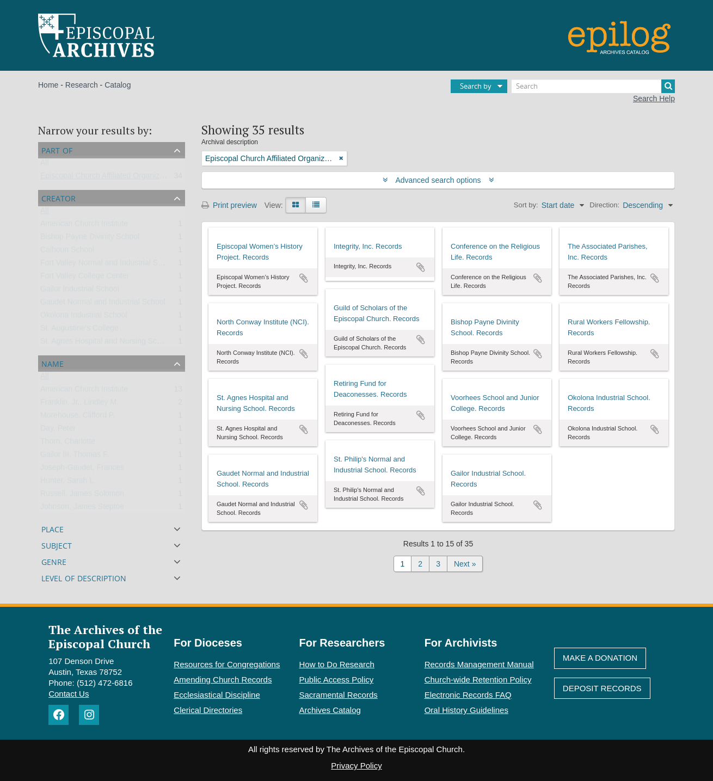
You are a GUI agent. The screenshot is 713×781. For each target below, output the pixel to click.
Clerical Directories (208, 710)
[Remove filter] (341, 158)
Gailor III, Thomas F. (74, 456)
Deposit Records (602, 688)
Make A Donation (600, 657)
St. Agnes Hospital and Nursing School (105, 343)
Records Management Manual (479, 664)
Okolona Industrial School (83, 317)
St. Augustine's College (79, 330)
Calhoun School (67, 252)
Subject (56, 544)
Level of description (83, 577)
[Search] (593, 86)
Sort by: (526, 205)
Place (52, 528)
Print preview (229, 205)
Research (81, 85)
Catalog (118, 85)
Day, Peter (58, 430)
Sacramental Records (338, 694)
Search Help (654, 98)
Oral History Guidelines (466, 710)
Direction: (604, 205)
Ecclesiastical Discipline (217, 694)
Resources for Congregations (227, 664)
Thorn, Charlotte (67, 443)
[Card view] (295, 205)
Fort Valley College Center (84, 278)
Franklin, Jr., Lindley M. (79, 404)
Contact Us (68, 693)
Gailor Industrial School (79, 291)
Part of (56, 149)
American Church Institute (84, 226)
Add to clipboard (303, 278)
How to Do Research (336, 664)
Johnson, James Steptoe (82, 509)
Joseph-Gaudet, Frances (82, 469)
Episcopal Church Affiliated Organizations (110, 178)
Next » (465, 563)
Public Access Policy (336, 679)
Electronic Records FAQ (468, 694)
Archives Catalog (330, 710)
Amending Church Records (223, 679)
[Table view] (316, 205)
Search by (475, 86)
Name (52, 362)
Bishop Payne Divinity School (89, 239)
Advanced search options (438, 180)
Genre (53, 561)
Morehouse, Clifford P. (77, 417)
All (44, 165)
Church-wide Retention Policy (478, 679)
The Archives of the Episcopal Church (105, 636)
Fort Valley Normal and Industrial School (108, 265)
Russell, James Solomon (82, 495)
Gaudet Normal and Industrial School (102, 304)
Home (48, 85)
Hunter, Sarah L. (68, 482)
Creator (58, 197)
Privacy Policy (356, 765)
